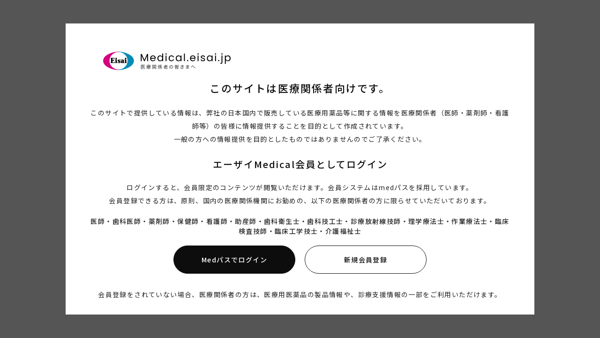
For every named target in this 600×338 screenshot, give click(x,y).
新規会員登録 (365, 259)
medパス (393, 187)
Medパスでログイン (234, 259)
